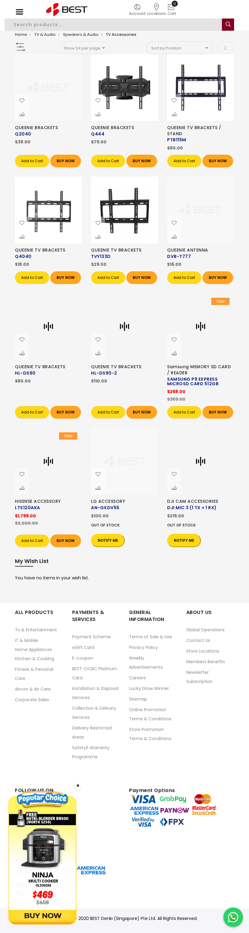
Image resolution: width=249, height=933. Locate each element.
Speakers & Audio (81, 34)
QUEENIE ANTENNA (187, 250)
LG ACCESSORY (108, 501)
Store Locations (202, 651)
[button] (22, 101)
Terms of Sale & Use (150, 637)
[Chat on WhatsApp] (233, 917)
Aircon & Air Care (33, 689)
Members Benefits (205, 662)
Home (21, 34)
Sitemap (138, 699)
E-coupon (82, 658)
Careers (137, 678)
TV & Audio (45, 34)
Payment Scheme (91, 637)
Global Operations (205, 630)
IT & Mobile (26, 640)
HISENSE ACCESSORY (38, 501)
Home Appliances (33, 650)
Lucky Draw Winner (149, 688)
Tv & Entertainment (36, 630)
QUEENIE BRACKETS (36, 128)
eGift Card (83, 647)
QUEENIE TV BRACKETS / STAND (194, 131)
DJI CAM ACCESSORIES (192, 501)
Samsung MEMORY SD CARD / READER (199, 370)
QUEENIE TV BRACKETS (40, 250)
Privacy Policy (143, 647)
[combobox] (117, 25)
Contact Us (198, 640)
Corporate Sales (32, 700)
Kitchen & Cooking (34, 659)
